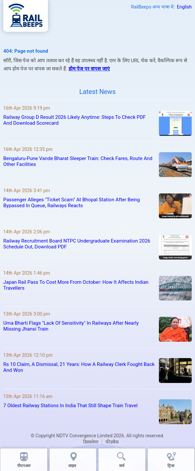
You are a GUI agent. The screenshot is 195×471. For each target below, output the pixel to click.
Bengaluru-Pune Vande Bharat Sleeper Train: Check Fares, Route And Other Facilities (77, 161)
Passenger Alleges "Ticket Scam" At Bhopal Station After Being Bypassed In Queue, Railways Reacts (71, 202)
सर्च (121, 465)
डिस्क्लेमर (90, 441)
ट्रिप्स (170, 465)
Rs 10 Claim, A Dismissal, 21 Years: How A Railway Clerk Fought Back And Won (79, 367)
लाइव (72, 465)
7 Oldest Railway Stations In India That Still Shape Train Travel (70, 405)
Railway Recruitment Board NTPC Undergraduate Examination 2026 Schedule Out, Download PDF (76, 244)
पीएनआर (24, 465)
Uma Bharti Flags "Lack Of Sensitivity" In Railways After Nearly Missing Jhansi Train (71, 326)
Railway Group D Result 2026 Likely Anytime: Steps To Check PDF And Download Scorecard (74, 120)
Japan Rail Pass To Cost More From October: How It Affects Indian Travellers (75, 285)
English (184, 6)
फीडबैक (112, 441)
